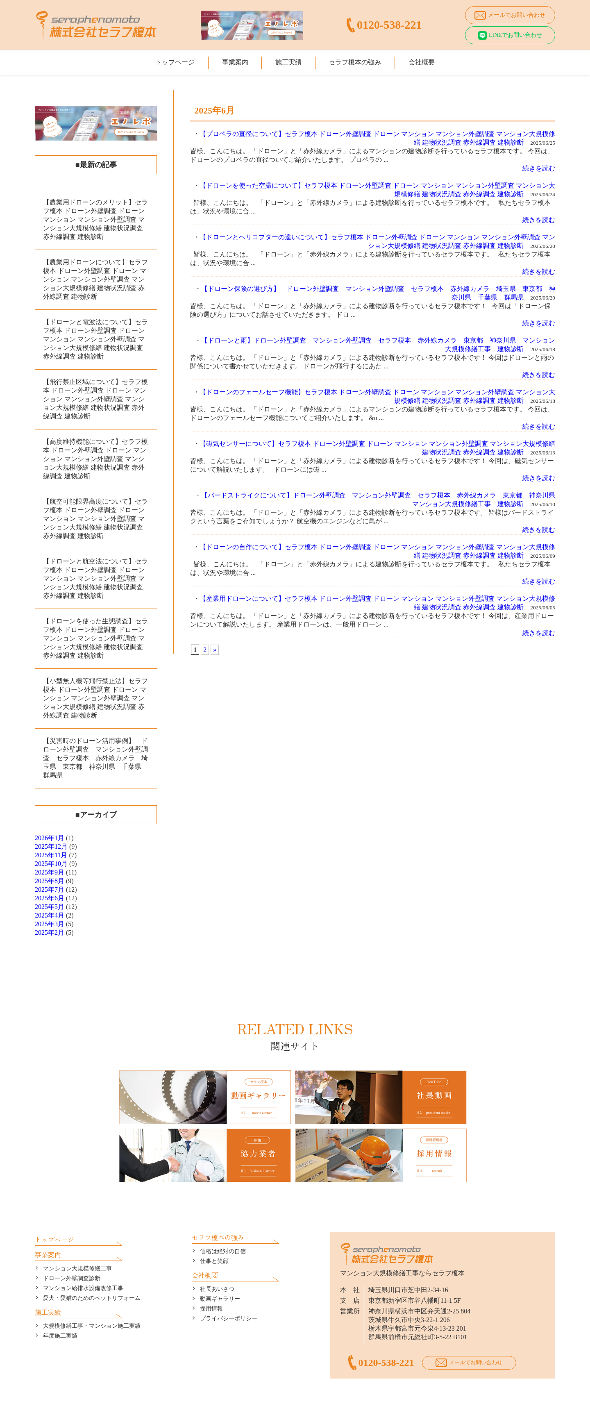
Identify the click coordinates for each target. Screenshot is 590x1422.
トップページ (163, 60)
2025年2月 (49, 932)
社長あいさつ (217, 1270)
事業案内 (229, 60)
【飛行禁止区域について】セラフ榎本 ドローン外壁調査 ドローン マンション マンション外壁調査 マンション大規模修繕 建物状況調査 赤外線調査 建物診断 (95, 399)
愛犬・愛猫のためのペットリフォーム (92, 1279)
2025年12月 (51, 846)
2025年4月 (49, 915)
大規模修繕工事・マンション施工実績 (92, 1307)
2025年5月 (49, 906)
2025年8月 (49, 880)
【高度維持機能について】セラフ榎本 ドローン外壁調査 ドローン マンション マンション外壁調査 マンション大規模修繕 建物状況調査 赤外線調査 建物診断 (95, 458)
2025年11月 (51, 855)
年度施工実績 (60, 1317)
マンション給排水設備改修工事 (83, 1269)
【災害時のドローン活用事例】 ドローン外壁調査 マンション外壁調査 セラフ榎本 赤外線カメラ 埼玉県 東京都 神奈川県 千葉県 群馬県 (95, 758)
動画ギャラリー (220, 1280)
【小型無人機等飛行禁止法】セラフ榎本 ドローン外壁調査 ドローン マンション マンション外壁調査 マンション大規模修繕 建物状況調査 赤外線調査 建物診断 (95, 698)
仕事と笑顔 (214, 1242)
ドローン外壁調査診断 (71, 1259)
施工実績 (288, 60)
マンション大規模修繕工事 (77, 1250)
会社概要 (433, 60)
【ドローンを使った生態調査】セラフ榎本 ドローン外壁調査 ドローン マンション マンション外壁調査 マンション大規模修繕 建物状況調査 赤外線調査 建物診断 (95, 638)
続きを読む (538, 168)
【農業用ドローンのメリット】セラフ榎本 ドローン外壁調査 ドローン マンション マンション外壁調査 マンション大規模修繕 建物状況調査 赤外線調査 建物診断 (95, 219)
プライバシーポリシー (228, 1300)
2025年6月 (49, 898)
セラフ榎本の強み (361, 60)
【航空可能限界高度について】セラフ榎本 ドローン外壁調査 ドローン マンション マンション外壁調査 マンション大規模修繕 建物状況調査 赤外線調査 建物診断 (95, 518)
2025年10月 (51, 863)
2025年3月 (49, 923)
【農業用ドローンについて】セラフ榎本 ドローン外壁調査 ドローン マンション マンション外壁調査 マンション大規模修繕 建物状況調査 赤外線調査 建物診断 (95, 279)
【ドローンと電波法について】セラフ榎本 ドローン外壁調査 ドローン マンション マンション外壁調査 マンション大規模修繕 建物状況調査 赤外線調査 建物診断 (95, 339)
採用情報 (211, 1290)
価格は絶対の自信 (223, 1232)
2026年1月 (49, 837)
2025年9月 (49, 872)
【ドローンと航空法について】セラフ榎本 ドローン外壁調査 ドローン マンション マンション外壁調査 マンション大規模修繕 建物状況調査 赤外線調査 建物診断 (95, 578)
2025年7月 (49, 889)
